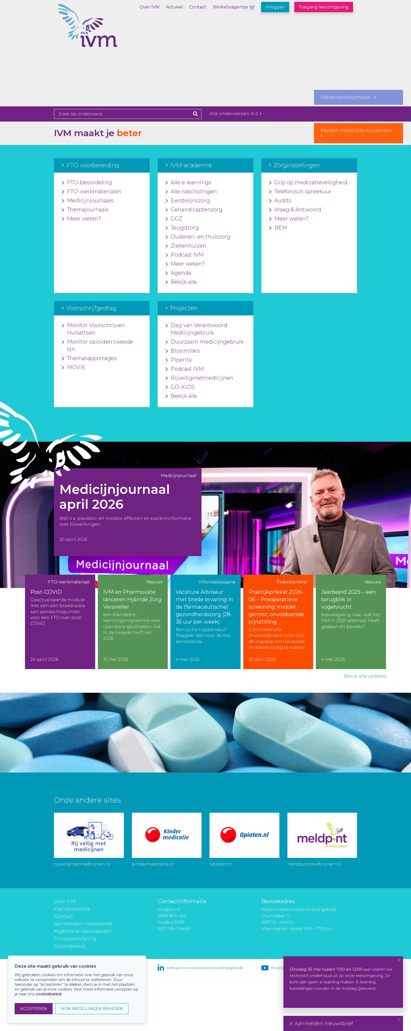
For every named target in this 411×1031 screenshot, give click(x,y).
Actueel (174, 7)
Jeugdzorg (182, 228)
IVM (106, 30)
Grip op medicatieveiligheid (308, 183)
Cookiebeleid (69, 946)
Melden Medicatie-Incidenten (358, 133)
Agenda (178, 273)
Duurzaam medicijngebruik (205, 342)
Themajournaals (85, 210)
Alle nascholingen (191, 192)
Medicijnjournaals (88, 201)
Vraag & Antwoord (295, 210)
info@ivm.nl (169, 909)
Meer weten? (81, 219)
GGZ (174, 219)
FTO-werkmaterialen (91, 192)
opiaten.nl (221, 864)
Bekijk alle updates (365, 676)
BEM (278, 228)
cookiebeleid (48, 994)
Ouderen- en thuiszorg (198, 237)
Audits (280, 201)
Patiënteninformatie (348, 97)
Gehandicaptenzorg (194, 210)
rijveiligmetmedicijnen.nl (82, 864)
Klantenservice (72, 909)
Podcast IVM (185, 255)
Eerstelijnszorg (188, 201)
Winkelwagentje (230, 7)
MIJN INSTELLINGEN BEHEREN (92, 1008)
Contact (197, 7)
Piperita (179, 360)
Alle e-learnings (188, 183)
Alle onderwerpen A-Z (235, 113)
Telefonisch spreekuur (300, 192)
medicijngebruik (285, 968)
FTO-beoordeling (87, 183)
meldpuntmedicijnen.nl (314, 864)
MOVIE (74, 368)
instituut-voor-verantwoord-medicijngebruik (205, 968)
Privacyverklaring (75, 939)
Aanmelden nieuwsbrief (83, 924)
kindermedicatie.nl (153, 864)
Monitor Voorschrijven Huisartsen (93, 329)
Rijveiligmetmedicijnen (199, 378)
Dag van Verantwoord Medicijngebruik (196, 329)
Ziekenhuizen (186, 246)
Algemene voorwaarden (83, 931)
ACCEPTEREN (33, 1008)
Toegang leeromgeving (324, 7)
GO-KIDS (180, 387)
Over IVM (150, 7)
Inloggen (275, 7)
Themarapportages (89, 358)
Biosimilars (183, 351)
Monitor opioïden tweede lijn (97, 345)
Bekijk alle (181, 282)
